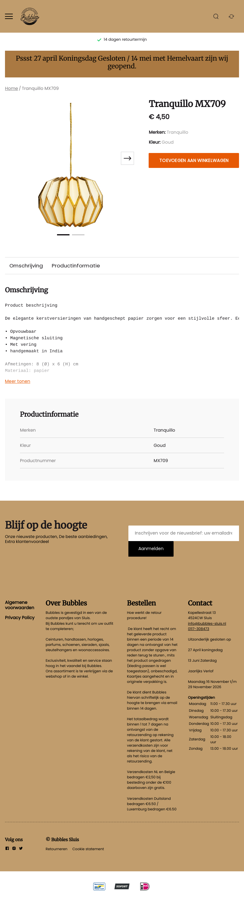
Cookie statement (88, 848)
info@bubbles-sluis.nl (207, 623)
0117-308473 (198, 628)
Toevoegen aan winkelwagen (194, 160)
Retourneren (57, 848)
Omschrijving (26, 265)
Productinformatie (76, 265)
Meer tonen (17, 381)
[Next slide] (127, 158)
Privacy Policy (20, 617)
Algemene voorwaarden (19, 604)
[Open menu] (9, 16)
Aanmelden (151, 548)
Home (11, 88)
